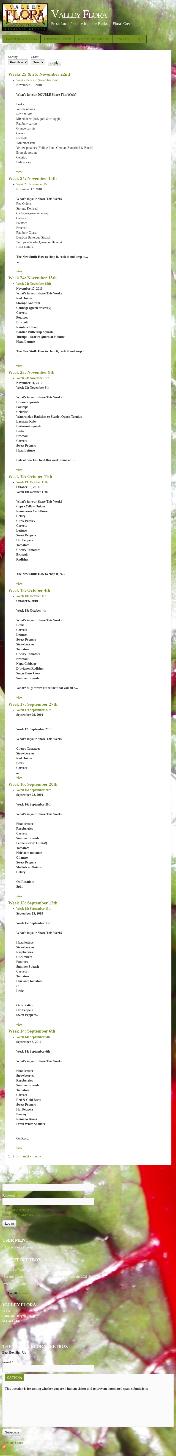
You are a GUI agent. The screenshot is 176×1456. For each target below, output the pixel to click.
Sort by (13, 57)
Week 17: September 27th (33, 704)
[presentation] (23, 1407)
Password (9, 1195)
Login (139, 39)
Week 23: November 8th (31, 372)
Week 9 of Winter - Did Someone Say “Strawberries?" (41, 1269)
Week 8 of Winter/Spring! (21, 1284)
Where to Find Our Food (93, 39)
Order (34, 57)
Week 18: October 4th (29, 590)
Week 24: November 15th (32, 178)
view (19, 172)
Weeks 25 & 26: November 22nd (39, 74)
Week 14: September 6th (31, 1031)
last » (37, 1156)
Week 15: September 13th (33, 903)
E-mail (8, 1362)
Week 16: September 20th (33, 784)
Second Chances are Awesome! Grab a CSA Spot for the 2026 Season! (51, 1276)
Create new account (15, 1209)
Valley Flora (79, 14)
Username (10, 1181)
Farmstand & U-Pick (57, 39)
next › (27, 1156)
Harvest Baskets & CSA (21, 39)
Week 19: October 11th (30, 476)
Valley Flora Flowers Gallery (25, 1247)
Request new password (17, 1214)
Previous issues (12, 1442)
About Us (122, 39)
